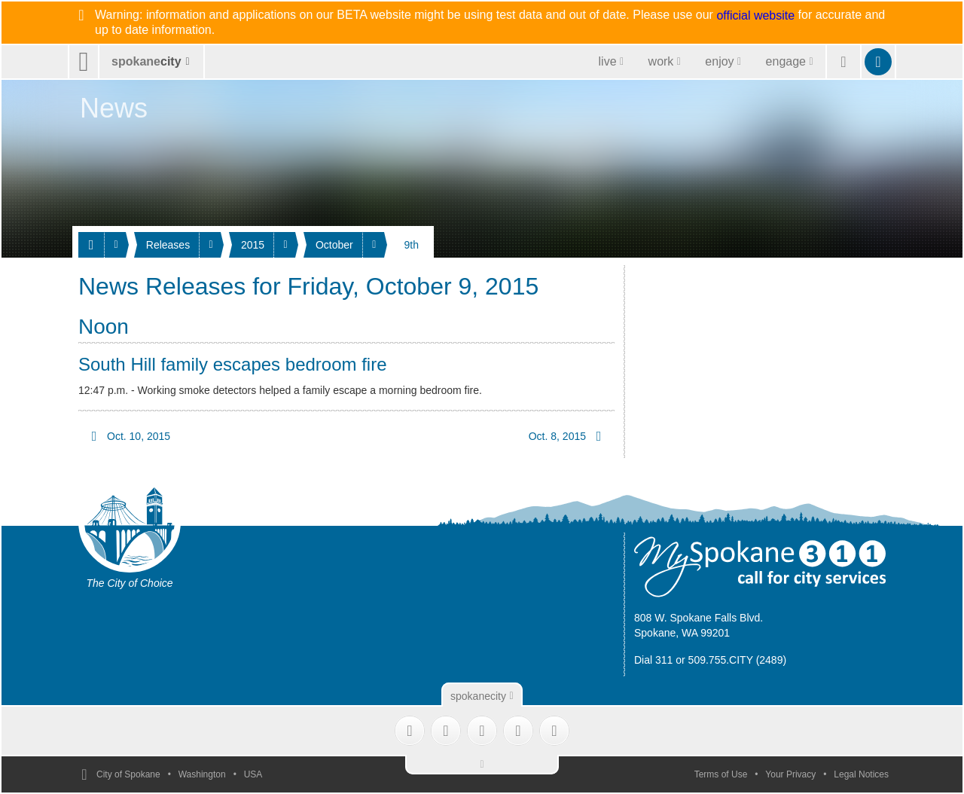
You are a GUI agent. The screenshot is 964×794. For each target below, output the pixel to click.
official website (755, 16)
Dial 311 (653, 660)
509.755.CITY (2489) (737, 660)
